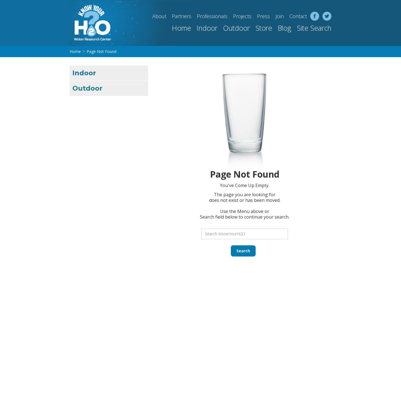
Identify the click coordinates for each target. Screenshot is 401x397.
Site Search (314, 28)
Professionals (212, 16)
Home (181, 28)
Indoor (207, 28)
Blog (284, 28)
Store (263, 28)
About (159, 16)
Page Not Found (101, 51)
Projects (242, 16)
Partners (181, 16)
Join (279, 16)
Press (263, 16)
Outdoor (236, 28)
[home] (90, 23)
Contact (298, 16)
